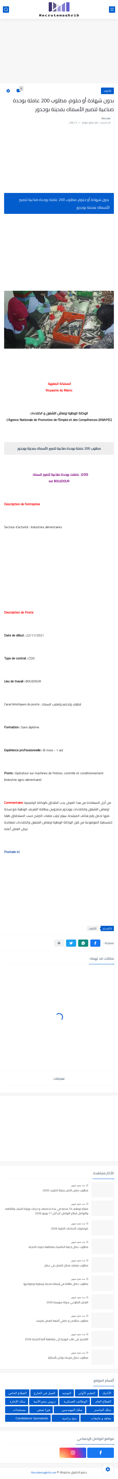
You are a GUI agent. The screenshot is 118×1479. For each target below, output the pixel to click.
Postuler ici (12, 852)
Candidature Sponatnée (32, 1418)
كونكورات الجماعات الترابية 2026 (69, 1228)
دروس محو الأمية (44, 1401)
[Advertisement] (59, 51)
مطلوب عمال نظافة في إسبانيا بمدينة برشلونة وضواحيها (56, 1284)
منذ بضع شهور (78, 1185)
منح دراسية (69, 1418)
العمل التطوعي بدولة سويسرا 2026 (67, 1302)
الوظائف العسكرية (75, 1401)
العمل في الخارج (44, 1393)
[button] (95, 943)
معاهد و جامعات (101, 1418)
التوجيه (66, 1393)
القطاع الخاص (17, 1393)
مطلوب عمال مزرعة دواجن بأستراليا (68, 1357)
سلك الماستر (102, 1410)
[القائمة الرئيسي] (112, 9)
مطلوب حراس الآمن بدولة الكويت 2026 (65, 1190)
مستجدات (19, 1410)
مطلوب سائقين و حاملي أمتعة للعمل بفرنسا (62, 1320)
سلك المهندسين (72, 1410)
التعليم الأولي (86, 1393)
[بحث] (6, 9)
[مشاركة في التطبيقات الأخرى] (59, 943)
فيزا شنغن (43, 1410)
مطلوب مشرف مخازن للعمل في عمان (66, 1265)
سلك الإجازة (17, 1401)
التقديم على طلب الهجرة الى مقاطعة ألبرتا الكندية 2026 (56, 1339)
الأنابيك (107, 90)
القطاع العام (103, 1401)
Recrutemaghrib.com (43, 1472)
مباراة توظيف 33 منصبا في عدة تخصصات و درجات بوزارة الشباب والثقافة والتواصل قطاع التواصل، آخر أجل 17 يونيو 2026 (46, 1211)
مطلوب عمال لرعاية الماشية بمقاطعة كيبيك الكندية (58, 1247)
